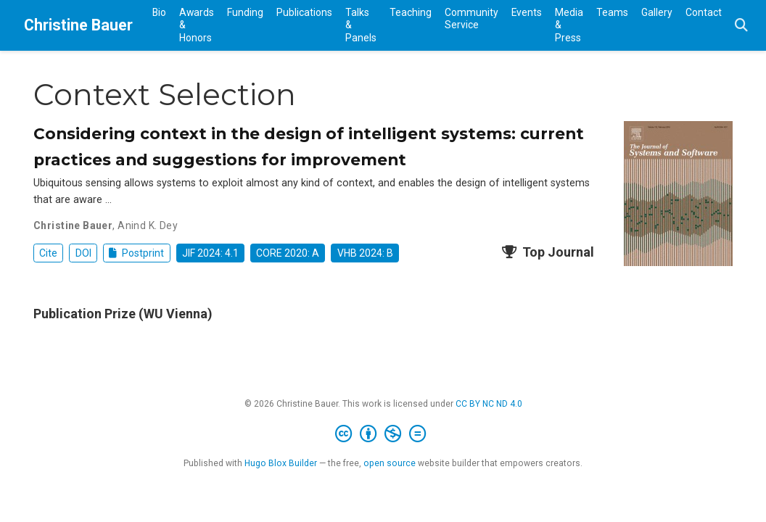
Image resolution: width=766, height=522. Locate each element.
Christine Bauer (78, 25)
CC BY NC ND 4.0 (489, 404)
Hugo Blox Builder (280, 463)
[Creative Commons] (383, 434)
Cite (48, 253)
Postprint (137, 253)
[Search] (741, 25)
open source (389, 463)
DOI (83, 253)
